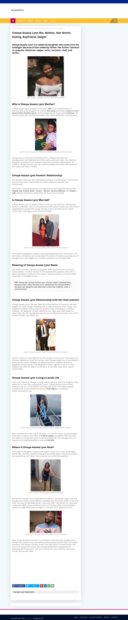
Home (14, 28)
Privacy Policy (83, 617)
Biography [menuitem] (21, 21)
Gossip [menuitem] (30, 21)
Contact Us (114, 617)
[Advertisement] (47, 568)
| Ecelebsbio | (28, 618)
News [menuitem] (46, 21)
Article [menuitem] (38, 21)
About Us (106, 617)
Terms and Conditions (95, 617)
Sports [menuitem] (53, 21)
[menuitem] (13, 20)
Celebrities (20, 28)
